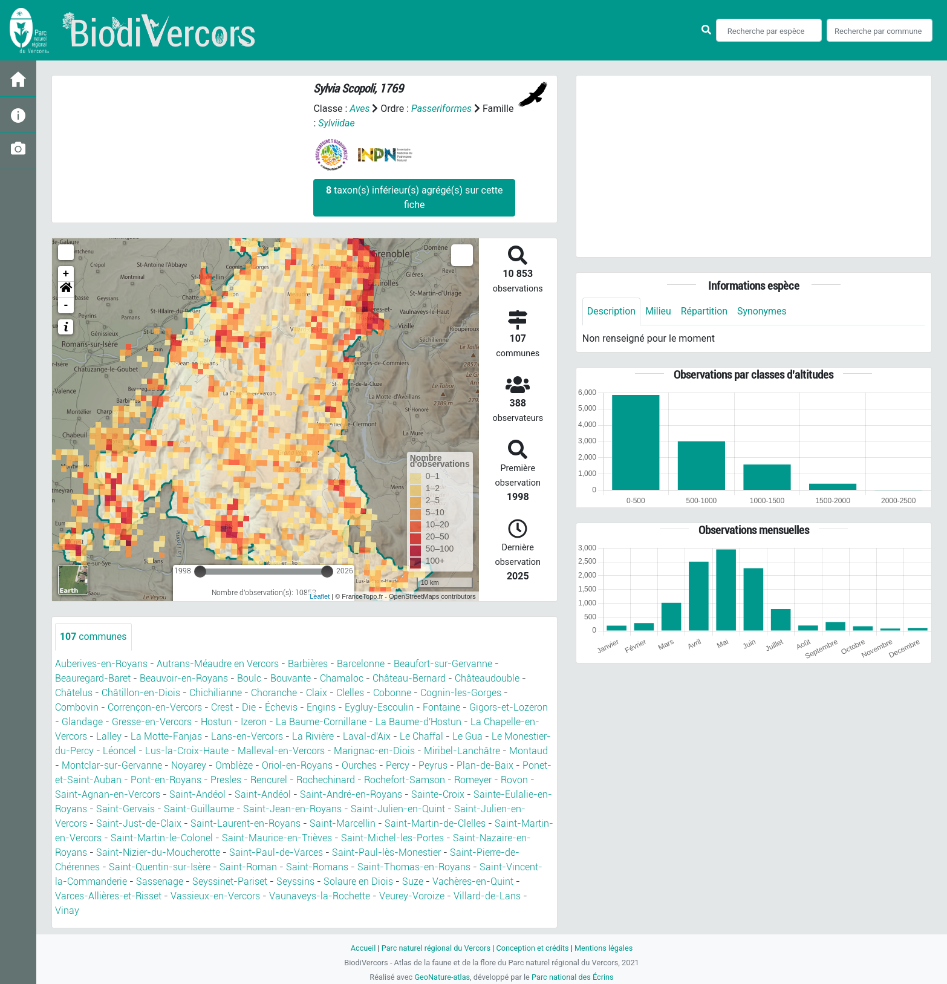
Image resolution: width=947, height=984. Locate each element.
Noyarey (188, 765)
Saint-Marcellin (343, 823)
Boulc (249, 678)
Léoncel (119, 751)
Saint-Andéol (197, 794)
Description (611, 311)
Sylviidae (336, 123)
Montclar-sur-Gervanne (112, 765)
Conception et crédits (532, 948)
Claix (316, 693)
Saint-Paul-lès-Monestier (386, 852)
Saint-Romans (317, 867)
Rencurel (268, 780)
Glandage (82, 722)
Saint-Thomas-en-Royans (413, 867)
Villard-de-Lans (487, 896)
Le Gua (467, 736)
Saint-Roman (248, 867)
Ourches (359, 765)
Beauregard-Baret (93, 678)
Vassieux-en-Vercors (215, 896)
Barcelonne (361, 664)
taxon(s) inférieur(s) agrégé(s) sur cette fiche (414, 197)
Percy (397, 765)
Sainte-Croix (437, 794)
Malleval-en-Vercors (281, 751)
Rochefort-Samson (404, 780)
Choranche (274, 693)
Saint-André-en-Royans (351, 794)
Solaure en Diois (358, 881)
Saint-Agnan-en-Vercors (107, 794)
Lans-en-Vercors (247, 736)
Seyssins (295, 881)
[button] (66, 290)
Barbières (308, 664)
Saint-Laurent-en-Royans (245, 823)
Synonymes (763, 311)
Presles (225, 780)
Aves (359, 108)
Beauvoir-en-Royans (184, 678)
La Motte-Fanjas (166, 736)
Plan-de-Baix (485, 765)
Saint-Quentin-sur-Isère (159, 867)
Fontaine (441, 707)
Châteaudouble (487, 678)
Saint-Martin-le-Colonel (162, 838)
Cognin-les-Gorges (460, 693)
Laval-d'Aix (367, 736)
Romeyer (473, 780)
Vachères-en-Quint (472, 881)
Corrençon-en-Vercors (155, 707)
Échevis (281, 707)
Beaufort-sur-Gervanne (443, 664)
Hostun (216, 722)
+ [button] (66, 274)
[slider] (200, 571)
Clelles (350, 693)
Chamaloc (341, 678)
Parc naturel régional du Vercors (435, 948)
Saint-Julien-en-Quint (398, 809)
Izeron (254, 722)
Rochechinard (325, 780)
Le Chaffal (421, 736)
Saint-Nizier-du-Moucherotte (158, 852)
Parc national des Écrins (573, 977)
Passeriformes (441, 108)
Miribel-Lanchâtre (462, 751)
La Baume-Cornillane (321, 722)
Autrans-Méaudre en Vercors (218, 664)
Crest (222, 707)
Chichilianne (215, 693)
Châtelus (74, 693)
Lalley (109, 736)
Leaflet (320, 596)
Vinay (67, 910)
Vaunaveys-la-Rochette (319, 896)
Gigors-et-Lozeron (508, 707)
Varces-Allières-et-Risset (108, 896)
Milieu (659, 311)
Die (249, 707)
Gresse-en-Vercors (152, 722)
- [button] (66, 305)
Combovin (77, 707)
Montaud (528, 751)
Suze (412, 881)
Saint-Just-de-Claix (138, 823)
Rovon (514, 780)
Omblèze (234, 765)
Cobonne (392, 693)
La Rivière (313, 736)
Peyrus (432, 765)
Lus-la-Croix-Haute (187, 751)
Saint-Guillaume (199, 809)
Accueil (362, 948)
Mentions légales (604, 948)
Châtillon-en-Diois (141, 693)
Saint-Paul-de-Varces (276, 852)
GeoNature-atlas (442, 977)
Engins (321, 707)
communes (93, 636)
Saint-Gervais (125, 809)
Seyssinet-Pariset (229, 881)
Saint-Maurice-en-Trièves (277, 838)
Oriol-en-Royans (297, 765)
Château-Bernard (409, 678)
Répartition (705, 311)
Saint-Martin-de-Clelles (435, 823)
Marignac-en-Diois (374, 751)
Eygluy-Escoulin (379, 707)
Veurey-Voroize (411, 896)
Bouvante (290, 678)
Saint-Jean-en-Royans (292, 809)
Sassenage (159, 881)
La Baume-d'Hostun (418, 722)
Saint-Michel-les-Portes (392, 838)
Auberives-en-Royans (101, 664)
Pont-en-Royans (166, 780)
